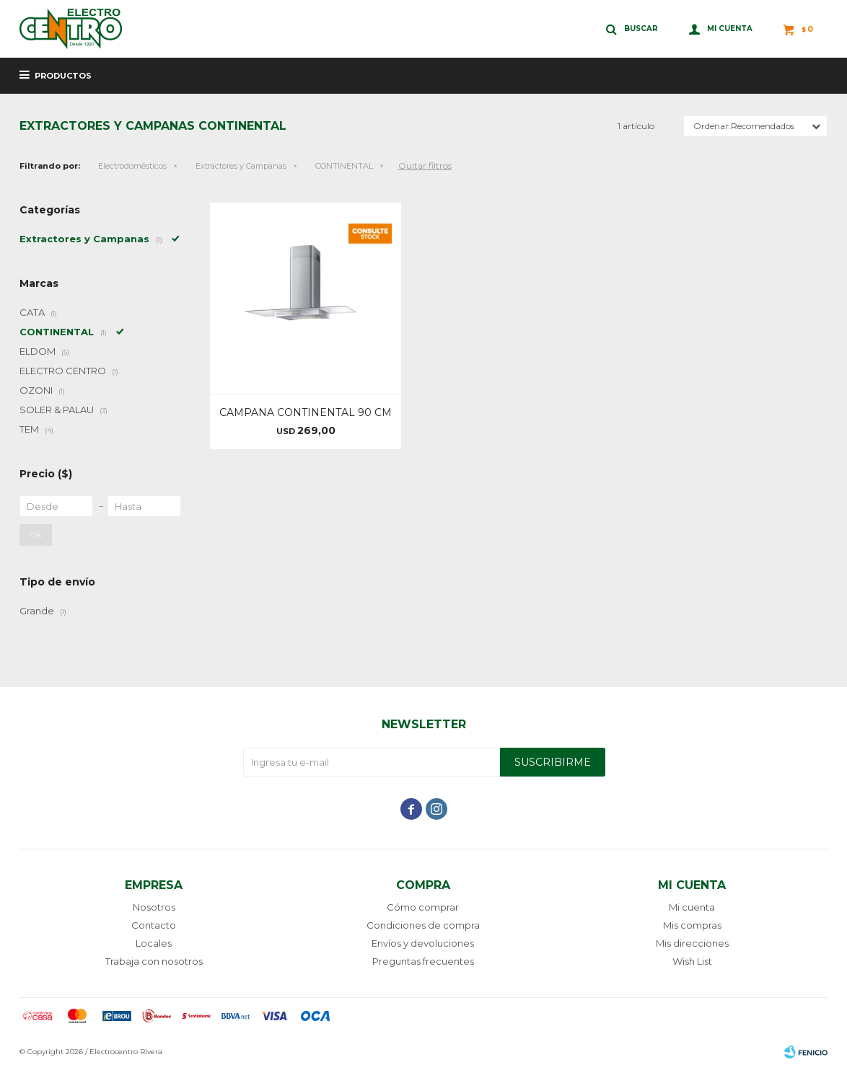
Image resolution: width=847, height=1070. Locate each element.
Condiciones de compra (423, 925)
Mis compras (692, 925)
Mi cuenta (692, 907)
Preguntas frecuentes (423, 961)
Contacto (153, 925)
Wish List (692, 961)
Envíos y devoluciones (423, 943)
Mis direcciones (692, 943)
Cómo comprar (423, 907)
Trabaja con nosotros (154, 961)
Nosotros (154, 907)
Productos (63, 76)
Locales (154, 943)
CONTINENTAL (344, 166)
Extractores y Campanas (241, 166)
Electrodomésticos (132, 166)
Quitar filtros (425, 165)
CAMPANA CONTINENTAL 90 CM (305, 412)
